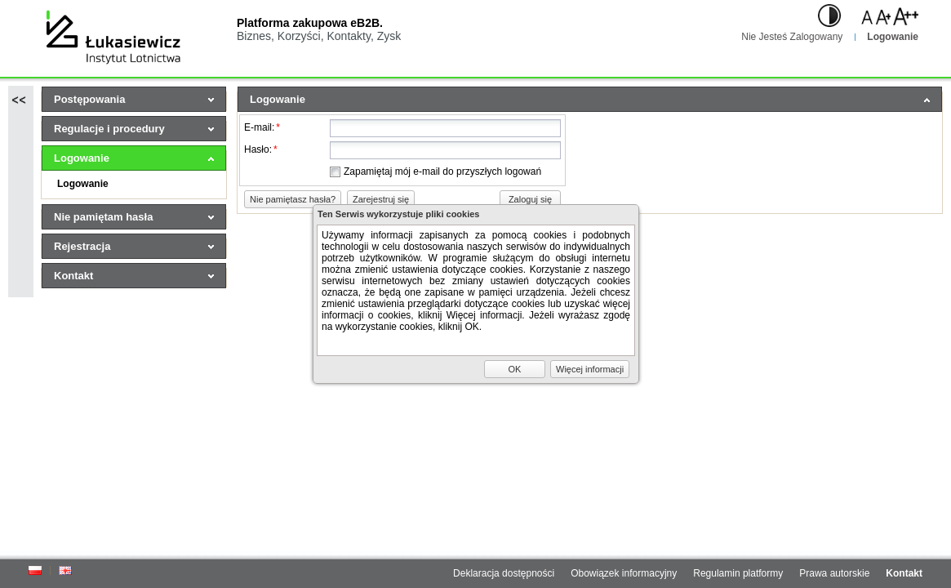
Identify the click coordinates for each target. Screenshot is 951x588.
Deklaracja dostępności (503, 573)
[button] (293, 199)
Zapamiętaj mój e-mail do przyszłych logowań (442, 171)
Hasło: (261, 149)
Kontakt (904, 573)
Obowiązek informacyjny (624, 573)
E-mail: (262, 127)
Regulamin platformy (738, 573)
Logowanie (892, 36)
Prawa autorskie (834, 573)
